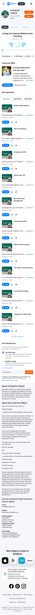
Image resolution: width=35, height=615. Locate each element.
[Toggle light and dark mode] (31, 4)
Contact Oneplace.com (17, 598)
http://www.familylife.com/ (10, 512)
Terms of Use (27, 595)
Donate (29, 16)
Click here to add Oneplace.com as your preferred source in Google (18, 576)
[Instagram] (23, 586)
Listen (5, 27)
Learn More (7, 85)
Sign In (21, 4)
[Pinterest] (17, 586)
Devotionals (25, 27)
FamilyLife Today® (15, 11)
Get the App (7, 595)
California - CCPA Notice (17, 602)
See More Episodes (17, 336)
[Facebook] (11, 586)
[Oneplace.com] (11, 3)
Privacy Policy (17, 595)
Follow (29, 12)
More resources (20, 85)
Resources (14, 27)
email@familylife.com (8, 507)
